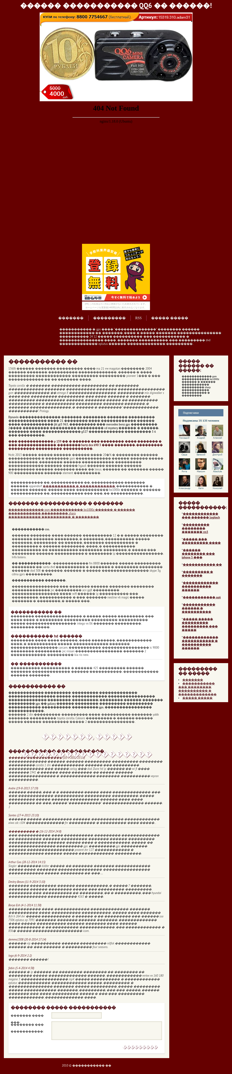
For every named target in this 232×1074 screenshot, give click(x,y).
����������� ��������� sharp (42, 513)
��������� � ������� (197, 574)
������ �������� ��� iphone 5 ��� (198, 553)
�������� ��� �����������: (27, 1025)
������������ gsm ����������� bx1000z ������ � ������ (71, 510)
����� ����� (169, 318)
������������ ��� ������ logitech (201, 515)
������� (71, 318)
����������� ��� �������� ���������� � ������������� (197, 688)
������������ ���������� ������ (200, 586)
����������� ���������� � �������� (53, 517)
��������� (109, 318)
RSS (138, 318)
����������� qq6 (202, 597)
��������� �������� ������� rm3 (195, 528)
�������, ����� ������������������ (86, 738)
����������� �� (202, 565)
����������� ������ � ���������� (198, 608)
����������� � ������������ (79, 486)
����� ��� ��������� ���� (201, 541)
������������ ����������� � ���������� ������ (200, 642)
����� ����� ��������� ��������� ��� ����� (200, 624)
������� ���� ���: (27, 1016)
